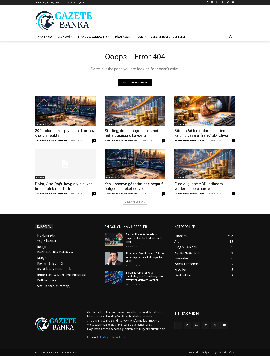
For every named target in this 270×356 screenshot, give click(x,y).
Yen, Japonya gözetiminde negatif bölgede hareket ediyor (134, 186)
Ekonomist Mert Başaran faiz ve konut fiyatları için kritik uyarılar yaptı (145, 257)
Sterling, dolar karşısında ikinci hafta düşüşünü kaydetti (131, 133)
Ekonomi (40, 124)
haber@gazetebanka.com (112, 337)
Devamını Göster (135, 201)
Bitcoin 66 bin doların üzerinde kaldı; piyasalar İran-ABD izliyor (201, 133)
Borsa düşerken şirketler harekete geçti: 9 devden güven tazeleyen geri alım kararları (144, 276)
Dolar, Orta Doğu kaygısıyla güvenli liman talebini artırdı (65, 186)
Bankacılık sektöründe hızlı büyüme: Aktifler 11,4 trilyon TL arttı (144, 238)
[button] (230, 36)
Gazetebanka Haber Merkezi (51, 140)
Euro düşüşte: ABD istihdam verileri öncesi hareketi (198, 186)
